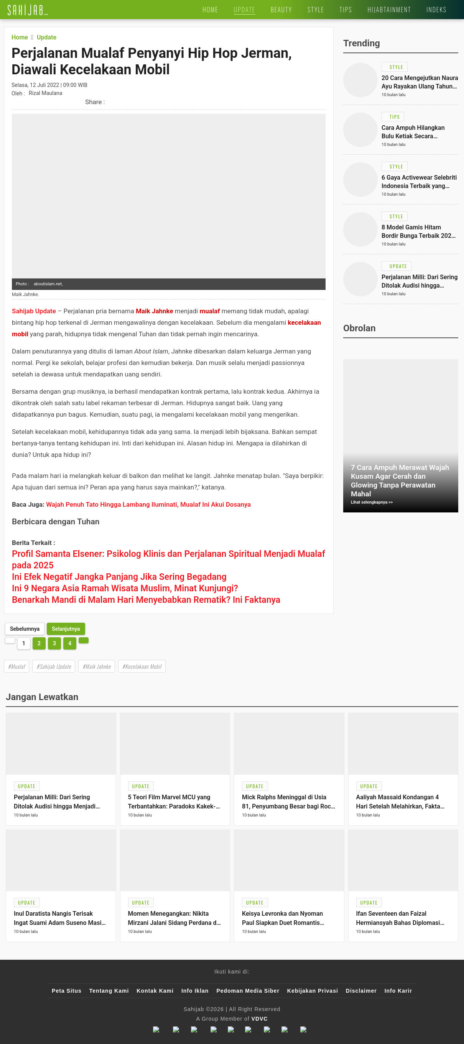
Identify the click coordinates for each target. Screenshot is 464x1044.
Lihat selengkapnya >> (372, 502)
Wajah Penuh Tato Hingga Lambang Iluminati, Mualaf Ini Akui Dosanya (148, 504)
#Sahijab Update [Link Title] (53, 666)
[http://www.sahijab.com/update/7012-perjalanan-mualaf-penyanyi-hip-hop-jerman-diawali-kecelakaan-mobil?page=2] (66, 629)
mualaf (209, 311)
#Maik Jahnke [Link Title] (96, 666)
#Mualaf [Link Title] (16, 666)
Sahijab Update (34, 311)
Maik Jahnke (154, 311)
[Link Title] (28, 9)
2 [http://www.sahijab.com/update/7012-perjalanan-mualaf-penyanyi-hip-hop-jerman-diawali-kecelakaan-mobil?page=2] (39, 643)
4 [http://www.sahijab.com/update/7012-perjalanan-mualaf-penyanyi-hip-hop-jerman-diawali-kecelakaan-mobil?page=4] (69, 643)
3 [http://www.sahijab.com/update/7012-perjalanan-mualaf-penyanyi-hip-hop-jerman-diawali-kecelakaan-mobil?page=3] (54, 643)
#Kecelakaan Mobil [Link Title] (141, 666)
